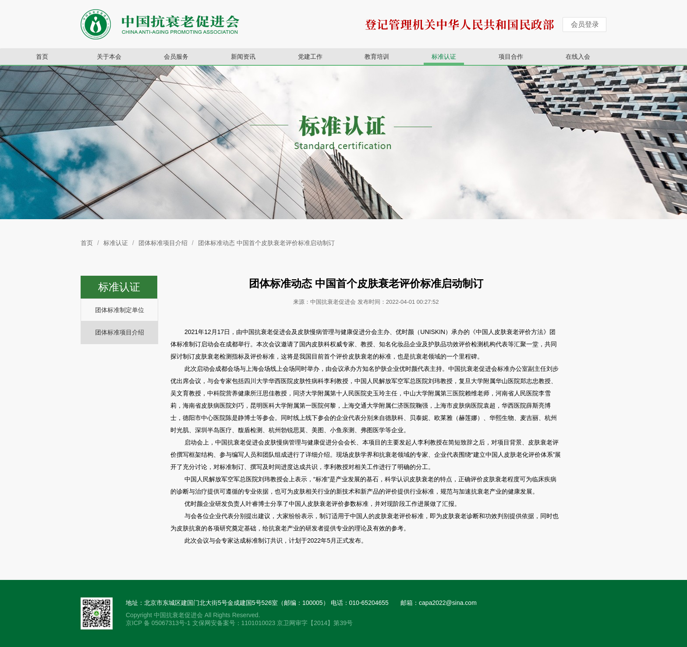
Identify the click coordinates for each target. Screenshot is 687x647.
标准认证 (444, 56)
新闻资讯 (243, 56)
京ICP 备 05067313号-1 (159, 622)
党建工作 (310, 56)
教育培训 (377, 56)
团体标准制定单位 (119, 309)
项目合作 (511, 56)
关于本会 (109, 56)
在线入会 (578, 56)
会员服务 (176, 56)
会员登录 (585, 24)
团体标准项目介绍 (163, 242)
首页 (42, 56)
